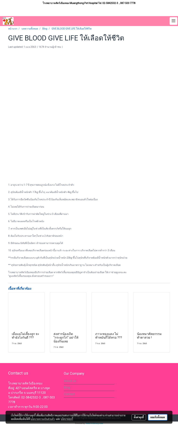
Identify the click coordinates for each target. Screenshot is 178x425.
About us (70, 381)
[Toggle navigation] (173, 21)
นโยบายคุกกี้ (67, 418)
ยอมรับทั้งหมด (157, 417)
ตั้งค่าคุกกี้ (139, 417)
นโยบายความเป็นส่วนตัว (43, 418)
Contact (69, 394)
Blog (67, 387)
